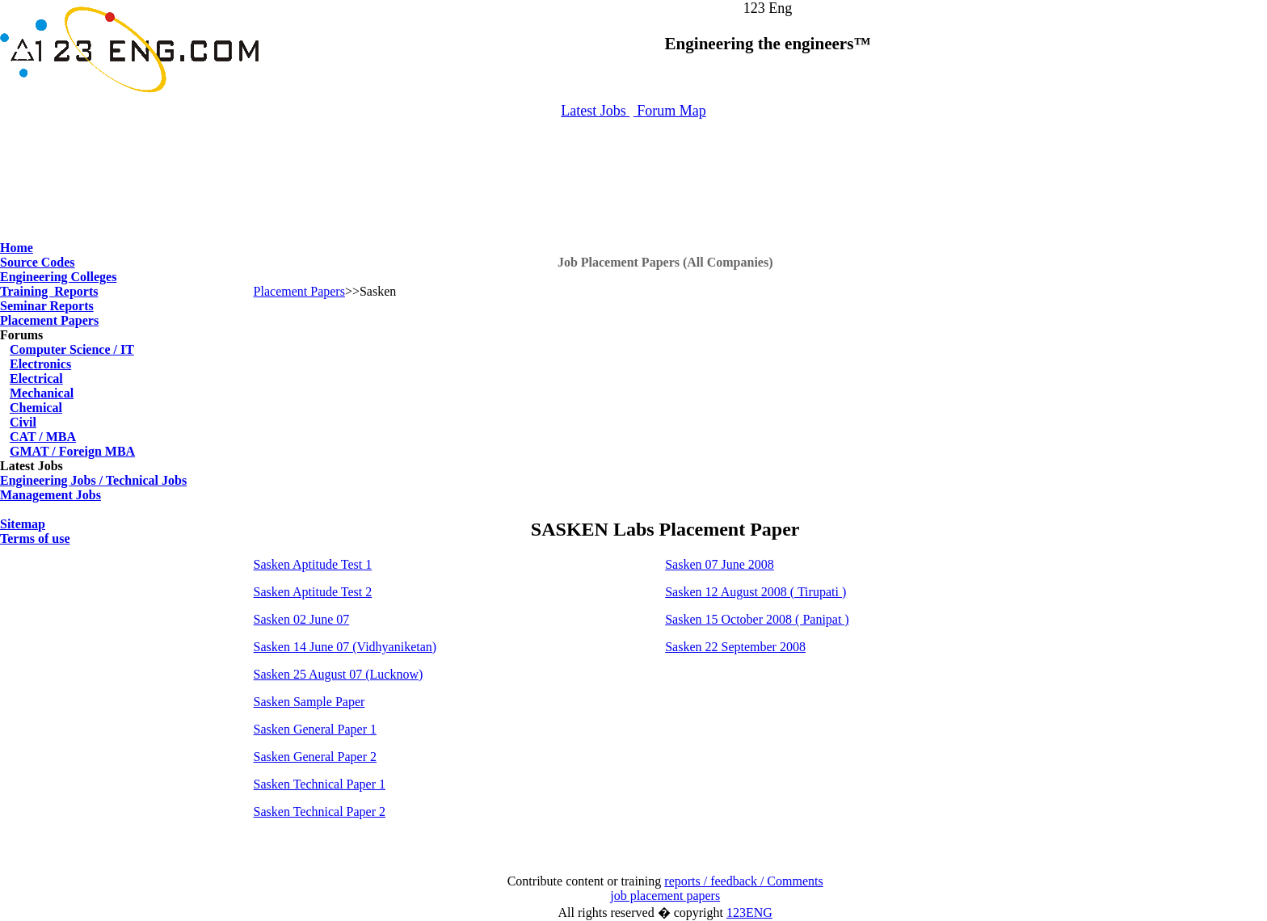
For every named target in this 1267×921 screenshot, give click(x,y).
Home (16, 247)
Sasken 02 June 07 (302, 619)
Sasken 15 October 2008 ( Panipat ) (757, 619)
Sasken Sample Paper (309, 702)
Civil (23, 422)
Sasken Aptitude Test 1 (313, 564)
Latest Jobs (595, 111)
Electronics (40, 364)
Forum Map (670, 111)
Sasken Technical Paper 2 (319, 811)
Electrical (36, 378)
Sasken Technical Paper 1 (319, 784)
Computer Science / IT (72, 349)
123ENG (749, 912)
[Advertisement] (633, 172)
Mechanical (42, 393)
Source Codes (37, 262)
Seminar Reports (47, 306)
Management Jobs (50, 495)
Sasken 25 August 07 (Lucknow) (338, 674)
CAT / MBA (43, 437)
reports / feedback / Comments (743, 881)
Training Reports (49, 291)
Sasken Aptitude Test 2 (313, 592)
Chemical (36, 407)
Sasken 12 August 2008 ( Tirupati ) (755, 592)
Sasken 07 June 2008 (719, 564)
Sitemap (22, 524)
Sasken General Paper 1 (315, 729)
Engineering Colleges (58, 277)
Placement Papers (49, 320)
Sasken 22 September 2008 (735, 647)
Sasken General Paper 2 (315, 756)
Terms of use (35, 538)
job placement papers (665, 895)
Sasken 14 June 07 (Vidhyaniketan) (345, 647)
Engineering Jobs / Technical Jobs (93, 480)
